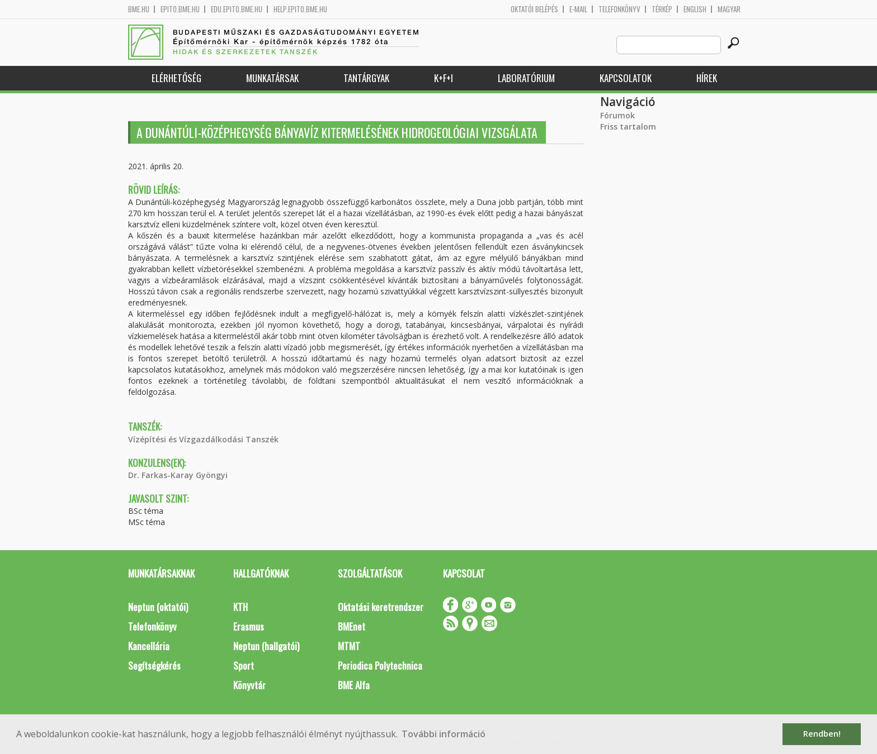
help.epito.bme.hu (300, 9)
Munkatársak (272, 78)
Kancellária (148, 646)
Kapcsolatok (626, 78)
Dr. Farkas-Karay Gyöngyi (178, 475)
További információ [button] (443, 734)
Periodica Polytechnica (380, 665)
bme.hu (138, 9)
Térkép (662, 9)
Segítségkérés (154, 665)
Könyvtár (249, 685)
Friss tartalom (628, 126)
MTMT (349, 646)
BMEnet (351, 626)
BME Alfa (354, 685)
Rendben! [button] (822, 733)
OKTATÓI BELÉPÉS (534, 9)
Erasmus (248, 626)
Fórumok (617, 115)
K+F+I (443, 78)
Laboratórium (526, 78)
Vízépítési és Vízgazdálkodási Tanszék (203, 439)
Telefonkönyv (619, 9)
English (694, 9)
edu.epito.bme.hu (236, 9)
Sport (243, 665)
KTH (240, 607)
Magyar (729, 9)
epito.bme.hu (180, 9)
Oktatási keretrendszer (380, 607)
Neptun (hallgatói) (266, 646)
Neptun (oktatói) (158, 607)
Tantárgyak (366, 78)
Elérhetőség (176, 78)
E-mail (578, 9)
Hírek (706, 78)
